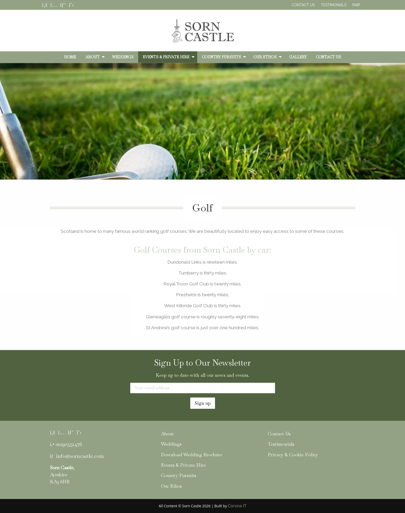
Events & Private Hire (166, 57)
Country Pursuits (221, 57)
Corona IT (237, 506)
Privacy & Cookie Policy (293, 455)
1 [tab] (202, 170)
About (92, 57)
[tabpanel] (202, 130)
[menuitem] (70, 57)
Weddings (123, 57)
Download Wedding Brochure (191, 455)
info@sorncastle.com (80, 456)
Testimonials (333, 5)
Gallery (298, 57)
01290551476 (69, 444)
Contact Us (303, 5)
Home (70, 57)
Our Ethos (265, 57)
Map (356, 5)
